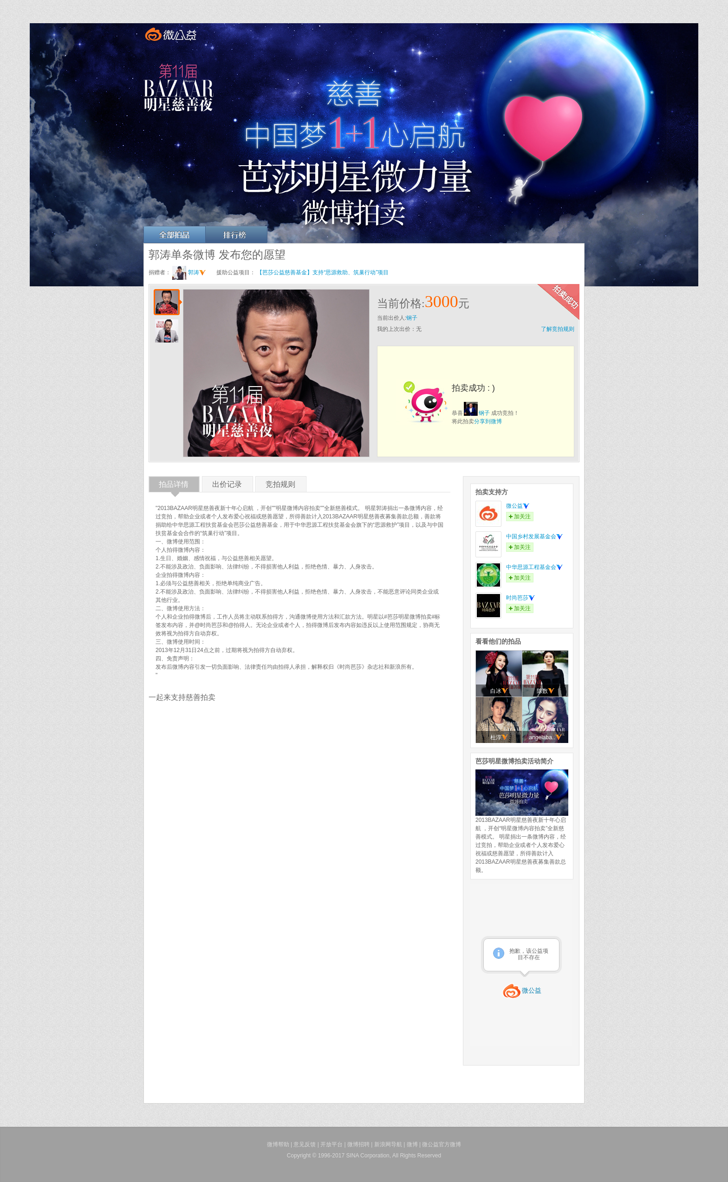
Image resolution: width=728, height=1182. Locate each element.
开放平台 (331, 1144)
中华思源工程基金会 (534, 567)
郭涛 (197, 272)
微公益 (517, 506)
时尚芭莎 (520, 597)
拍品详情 (173, 486)
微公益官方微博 (441, 1144)
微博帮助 (278, 1144)
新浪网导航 (388, 1144)
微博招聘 (358, 1144)
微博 (412, 1144)
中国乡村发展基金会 (534, 536)
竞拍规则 (280, 486)
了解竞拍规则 (557, 329)
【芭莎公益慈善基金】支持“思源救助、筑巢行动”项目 (323, 272)
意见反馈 (304, 1144)
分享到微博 (488, 421)
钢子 (411, 318)
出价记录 (227, 486)
